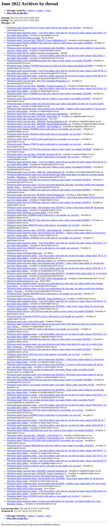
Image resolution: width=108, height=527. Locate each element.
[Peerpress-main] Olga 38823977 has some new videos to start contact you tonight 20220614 (49, 220)
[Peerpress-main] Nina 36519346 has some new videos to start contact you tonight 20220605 (49, 98)
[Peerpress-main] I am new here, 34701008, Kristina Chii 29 (34, 154)
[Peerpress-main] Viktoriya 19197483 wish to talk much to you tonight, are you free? (45, 440)
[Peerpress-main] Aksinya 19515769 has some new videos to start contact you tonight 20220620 (50, 311)
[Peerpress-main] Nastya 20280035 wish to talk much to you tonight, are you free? (44, 415)
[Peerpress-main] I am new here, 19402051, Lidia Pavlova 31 (35, 435)
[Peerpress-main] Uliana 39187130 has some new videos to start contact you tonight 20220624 (50, 379)
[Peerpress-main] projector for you (23, 281)
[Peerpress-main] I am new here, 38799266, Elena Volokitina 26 (36, 195)
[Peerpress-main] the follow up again (24, 38)
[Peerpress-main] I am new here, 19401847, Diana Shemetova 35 (36, 298)
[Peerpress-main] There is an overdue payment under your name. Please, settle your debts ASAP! (51, 369)
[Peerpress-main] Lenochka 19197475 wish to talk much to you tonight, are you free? (45, 316)
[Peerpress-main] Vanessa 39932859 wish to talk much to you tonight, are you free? (45, 293)
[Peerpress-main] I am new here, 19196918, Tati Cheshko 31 (34, 126)
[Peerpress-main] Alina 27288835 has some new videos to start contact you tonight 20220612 (49, 190)
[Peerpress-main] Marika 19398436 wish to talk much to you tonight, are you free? (44, 238)
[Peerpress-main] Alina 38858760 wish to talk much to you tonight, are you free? (43, 225)
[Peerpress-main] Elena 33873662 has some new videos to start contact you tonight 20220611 (49, 179)
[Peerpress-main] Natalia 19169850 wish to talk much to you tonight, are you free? (44, 129)
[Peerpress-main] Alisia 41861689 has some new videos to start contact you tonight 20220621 (49, 339)
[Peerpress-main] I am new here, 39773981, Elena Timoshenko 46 (37, 278)
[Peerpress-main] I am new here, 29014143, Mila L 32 (31, 260)
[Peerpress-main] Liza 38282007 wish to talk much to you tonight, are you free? (43, 248)
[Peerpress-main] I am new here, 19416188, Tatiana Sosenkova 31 (37, 473)
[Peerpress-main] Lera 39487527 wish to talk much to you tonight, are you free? (43, 329)
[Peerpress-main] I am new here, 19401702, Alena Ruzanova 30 (36, 172)
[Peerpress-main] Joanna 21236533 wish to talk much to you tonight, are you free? (44, 466)
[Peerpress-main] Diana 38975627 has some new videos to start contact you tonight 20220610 (49, 167)
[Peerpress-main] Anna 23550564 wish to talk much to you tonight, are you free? (43, 496)
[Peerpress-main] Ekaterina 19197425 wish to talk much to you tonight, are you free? (45, 410)
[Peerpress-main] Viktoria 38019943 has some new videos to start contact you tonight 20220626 (50, 430)
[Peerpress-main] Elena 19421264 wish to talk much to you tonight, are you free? (44, 354)
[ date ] (48, 10)
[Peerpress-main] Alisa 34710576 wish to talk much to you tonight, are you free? (43, 139)
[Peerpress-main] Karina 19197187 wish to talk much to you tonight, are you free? (44, 27)
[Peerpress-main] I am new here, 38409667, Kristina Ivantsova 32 (37, 86)
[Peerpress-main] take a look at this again (26, 321)
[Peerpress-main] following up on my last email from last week (35, 476)
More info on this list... (17, 13)
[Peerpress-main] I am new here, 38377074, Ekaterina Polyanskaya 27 (39, 81)
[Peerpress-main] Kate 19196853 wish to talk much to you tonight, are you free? (43, 215)
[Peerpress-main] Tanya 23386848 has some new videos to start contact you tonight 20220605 (49, 93)
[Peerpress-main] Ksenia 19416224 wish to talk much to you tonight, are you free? (44, 134)
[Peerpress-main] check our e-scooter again (26, 212)
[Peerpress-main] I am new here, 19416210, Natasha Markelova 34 (37, 121)
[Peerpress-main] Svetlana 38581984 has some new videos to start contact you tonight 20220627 (50, 445)
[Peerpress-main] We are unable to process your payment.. (33, 53)
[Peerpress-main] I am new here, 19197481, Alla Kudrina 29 (34, 230)
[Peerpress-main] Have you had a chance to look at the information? (38, 114)
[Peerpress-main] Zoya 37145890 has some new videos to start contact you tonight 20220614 (49, 202)
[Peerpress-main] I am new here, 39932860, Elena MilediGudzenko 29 (39, 124)
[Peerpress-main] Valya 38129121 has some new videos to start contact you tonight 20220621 (49, 349)
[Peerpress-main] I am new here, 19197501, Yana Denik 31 (34, 116)
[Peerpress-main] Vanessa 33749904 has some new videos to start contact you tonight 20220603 (50, 65)
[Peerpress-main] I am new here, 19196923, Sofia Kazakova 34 (35, 438)
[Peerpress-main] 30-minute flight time (24, 253)
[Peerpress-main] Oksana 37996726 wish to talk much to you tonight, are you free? (44, 144)
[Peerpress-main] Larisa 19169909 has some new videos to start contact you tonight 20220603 (49, 60)
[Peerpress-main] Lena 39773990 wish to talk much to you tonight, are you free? (43, 157)
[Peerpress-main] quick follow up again (25, 488)
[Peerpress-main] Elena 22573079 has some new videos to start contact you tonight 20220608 (49, 149)
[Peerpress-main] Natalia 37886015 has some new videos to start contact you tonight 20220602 (50, 43)
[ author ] (40, 10)
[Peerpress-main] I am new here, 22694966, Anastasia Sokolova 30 (37, 471)
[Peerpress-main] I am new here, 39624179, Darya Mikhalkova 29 (37, 40)
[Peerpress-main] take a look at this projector (27, 119)
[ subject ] (31, 10)
